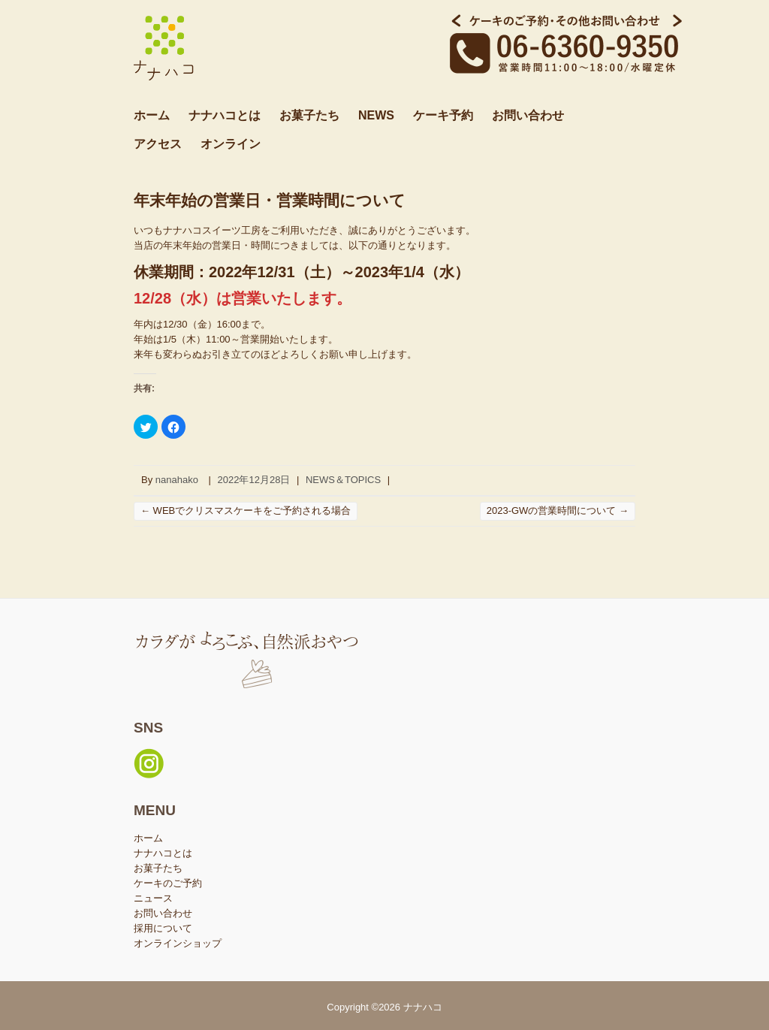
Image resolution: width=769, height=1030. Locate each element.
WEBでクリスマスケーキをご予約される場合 (245, 510)
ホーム (152, 115)
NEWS (376, 115)
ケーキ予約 (443, 115)
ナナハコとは (224, 115)
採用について (163, 928)
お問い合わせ (528, 115)
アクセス (158, 143)
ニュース (153, 898)
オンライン (231, 143)
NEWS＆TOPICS (343, 479)
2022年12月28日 (254, 479)
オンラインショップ (178, 943)
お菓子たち (309, 115)
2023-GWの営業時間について (558, 510)
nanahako (176, 479)
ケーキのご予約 (168, 883)
